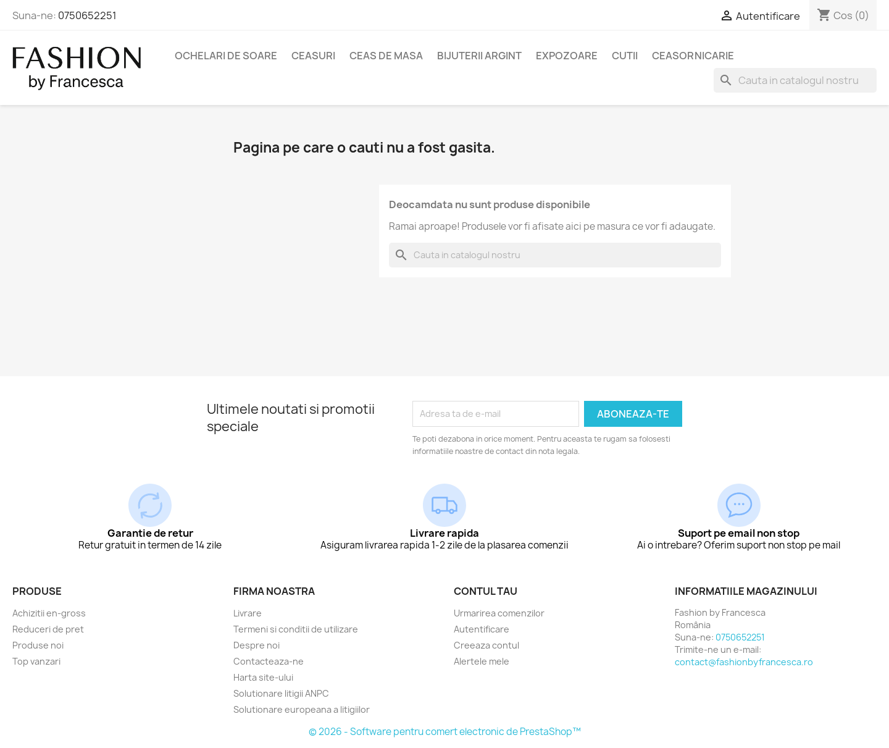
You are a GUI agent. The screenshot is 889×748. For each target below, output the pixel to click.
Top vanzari (36, 661)
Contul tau (485, 591)
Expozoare (567, 55)
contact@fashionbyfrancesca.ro (744, 662)
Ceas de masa (386, 55)
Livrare (247, 613)
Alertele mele (481, 661)
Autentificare (481, 629)
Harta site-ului (263, 677)
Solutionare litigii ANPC (281, 693)
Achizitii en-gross (49, 613)
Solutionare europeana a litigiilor (301, 709)
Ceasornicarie (693, 55)
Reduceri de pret (48, 629)
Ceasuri (313, 55)
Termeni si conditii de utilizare (295, 629)
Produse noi (38, 645)
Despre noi (256, 645)
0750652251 (87, 15)
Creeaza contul (486, 645)
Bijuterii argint (479, 55)
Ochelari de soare (226, 55)
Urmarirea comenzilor (499, 613)
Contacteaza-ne (268, 661)
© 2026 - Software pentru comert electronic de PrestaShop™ (445, 731)
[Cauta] (795, 80)
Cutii (625, 55)
